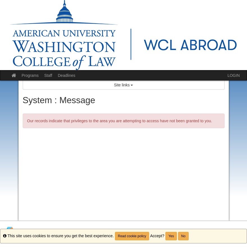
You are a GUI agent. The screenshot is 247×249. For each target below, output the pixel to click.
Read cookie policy (132, 236)
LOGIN (233, 75)
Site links (123, 85)
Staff (48, 75)
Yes (171, 236)
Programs (30, 75)
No (183, 236)
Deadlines (66, 75)
